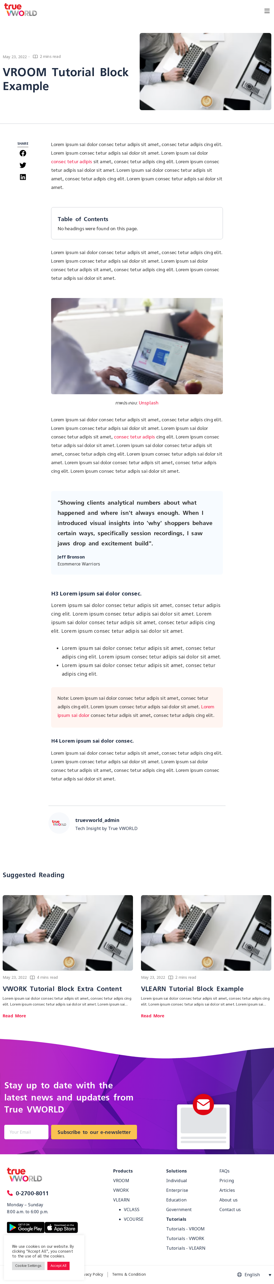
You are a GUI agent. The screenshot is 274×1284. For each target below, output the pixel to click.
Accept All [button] (58, 1265)
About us (228, 1200)
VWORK (121, 1190)
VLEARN (121, 1200)
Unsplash (149, 402)
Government (179, 1210)
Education (176, 1200)
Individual (176, 1181)
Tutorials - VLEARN (186, 1248)
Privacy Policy (91, 1274)
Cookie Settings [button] (28, 1265)
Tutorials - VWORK (185, 1238)
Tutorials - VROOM (185, 1229)
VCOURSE (133, 1219)
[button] (22, 153)
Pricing (226, 1181)
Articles (227, 1190)
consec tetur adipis (71, 161)
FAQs (224, 1171)
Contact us (230, 1210)
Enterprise (177, 1190)
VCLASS (131, 1210)
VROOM (121, 1181)
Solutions (176, 1171)
